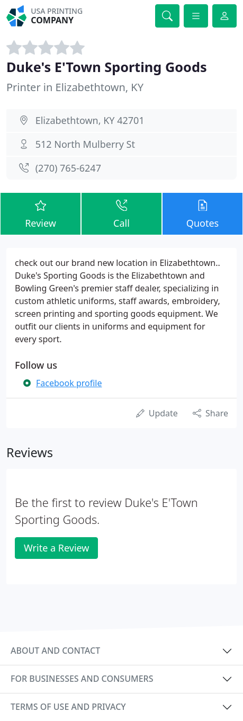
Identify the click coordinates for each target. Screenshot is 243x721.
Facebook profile (69, 383)
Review (40, 213)
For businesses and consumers (82, 678)
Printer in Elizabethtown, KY (74, 87)
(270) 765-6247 (68, 168)
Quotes (202, 213)
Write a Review (56, 547)
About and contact (55, 650)
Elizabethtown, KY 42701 (90, 120)
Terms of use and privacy (68, 707)
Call (121, 213)
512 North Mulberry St (85, 144)
